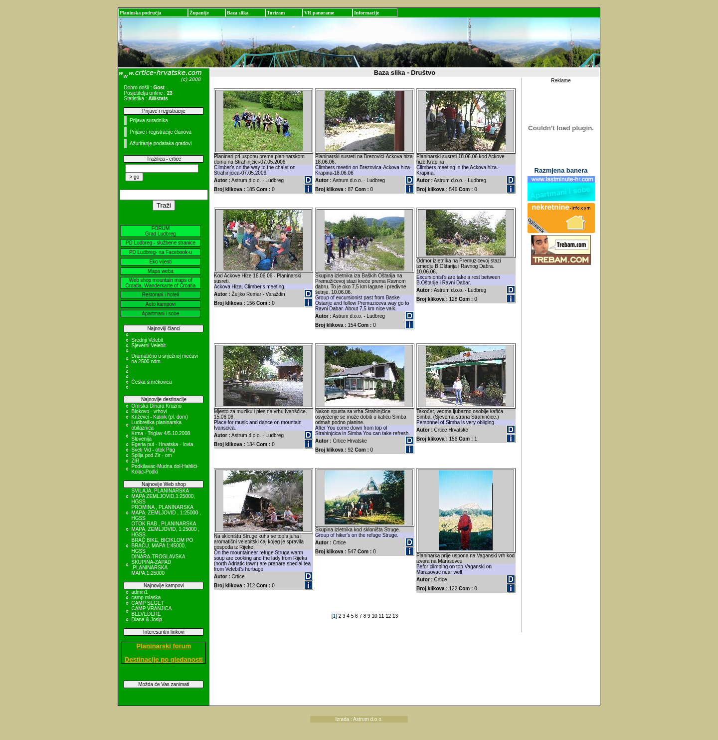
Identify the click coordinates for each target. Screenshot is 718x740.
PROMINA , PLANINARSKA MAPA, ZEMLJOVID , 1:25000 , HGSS (165, 512)
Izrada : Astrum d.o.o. (358, 719)
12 (388, 616)
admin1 (139, 592)
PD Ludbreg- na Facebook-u (160, 252)
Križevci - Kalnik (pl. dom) (159, 417)
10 (374, 616)
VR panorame (319, 12)
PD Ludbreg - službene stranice (160, 243)
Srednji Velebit (147, 340)
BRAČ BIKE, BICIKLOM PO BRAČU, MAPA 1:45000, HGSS (162, 545)
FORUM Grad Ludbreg (160, 231)
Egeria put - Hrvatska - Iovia (162, 444)
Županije (199, 12)
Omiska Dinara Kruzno (156, 406)
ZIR (135, 461)
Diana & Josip (146, 619)
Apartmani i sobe (160, 313)
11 (381, 616)
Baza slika (238, 12)
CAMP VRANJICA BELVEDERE (151, 611)
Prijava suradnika (149, 120)
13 (395, 616)
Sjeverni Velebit (148, 345)
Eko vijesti (160, 261)
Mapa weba (161, 271)
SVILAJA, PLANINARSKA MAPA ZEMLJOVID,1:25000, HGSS (163, 496)
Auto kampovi (161, 304)
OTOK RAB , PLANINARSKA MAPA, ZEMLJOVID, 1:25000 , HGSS (165, 529)
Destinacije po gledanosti (164, 659)
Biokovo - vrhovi (149, 411)
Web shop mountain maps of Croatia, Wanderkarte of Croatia (161, 282)
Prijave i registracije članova (160, 132)
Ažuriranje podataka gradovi (161, 143)
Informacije (366, 12)
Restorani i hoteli (160, 294)
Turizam (276, 12)
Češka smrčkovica (151, 382)
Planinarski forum (164, 646)
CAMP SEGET (147, 603)
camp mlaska (146, 597)
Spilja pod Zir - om (151, 455)
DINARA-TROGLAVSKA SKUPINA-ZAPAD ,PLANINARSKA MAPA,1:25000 (158, 565)
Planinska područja (141, 12)
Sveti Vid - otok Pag (153, 450)
